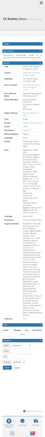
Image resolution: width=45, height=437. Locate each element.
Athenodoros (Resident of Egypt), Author (32, 74)
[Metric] (20, 345)
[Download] (22, 422)
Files (5, 325)
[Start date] (22, 351)
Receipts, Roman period (32, 123)
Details (6, 63)
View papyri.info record (31, 85)
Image (6, 43)
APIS (24, 319)
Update (7, 367)
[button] (35, 422)
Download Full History (33, 411)
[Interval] (18, 362)
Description (8, 51)
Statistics (7, 340)
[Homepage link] (22, 18)
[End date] (20, 357)
